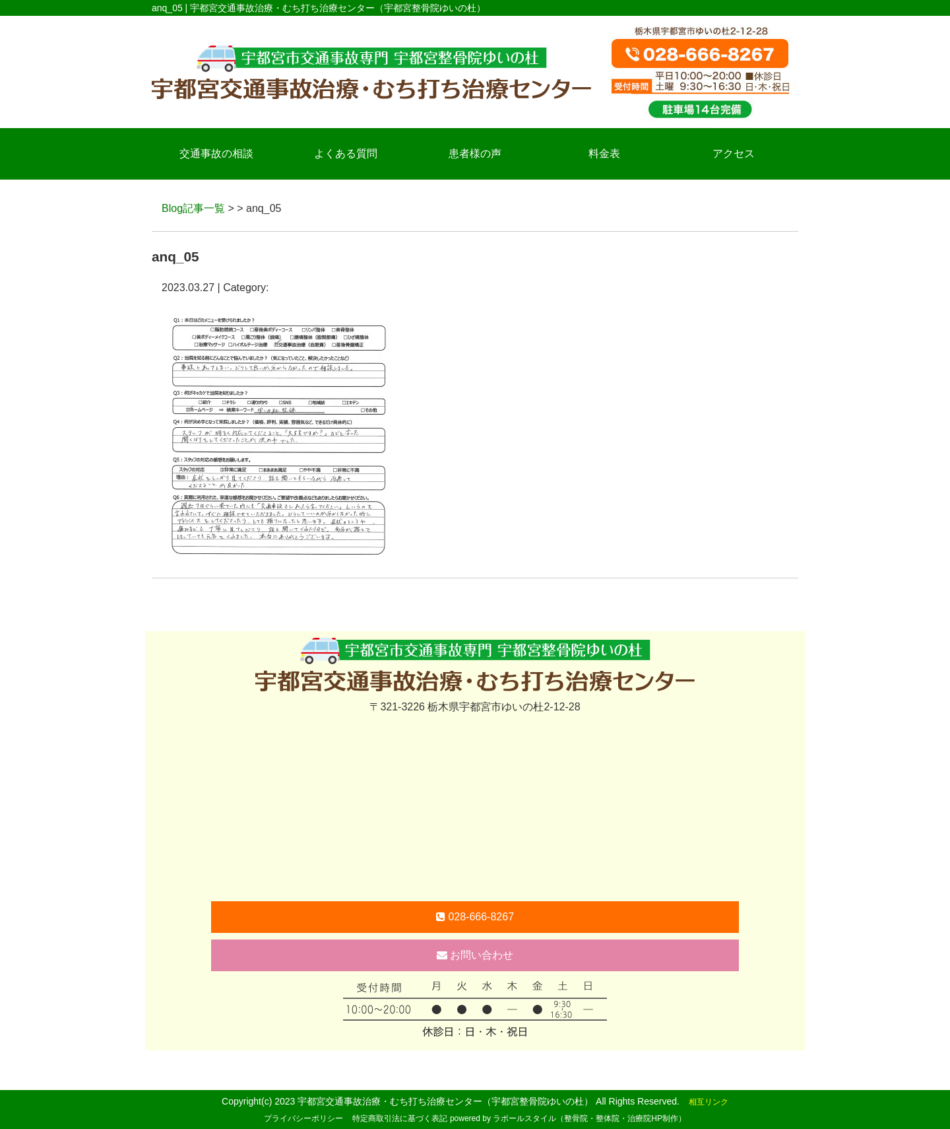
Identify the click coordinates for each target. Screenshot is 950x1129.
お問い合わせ (475, 955)
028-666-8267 (475, 916)
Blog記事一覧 (193, 208)
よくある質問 (345, 153)
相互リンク (708, 1102)
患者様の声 (475, 153)
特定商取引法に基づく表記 (399, 1118)
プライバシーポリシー (303, 1118)
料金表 (604, 153)
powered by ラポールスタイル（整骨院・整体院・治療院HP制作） (568, 1118)
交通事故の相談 (216, 153)
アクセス (733, 153)
